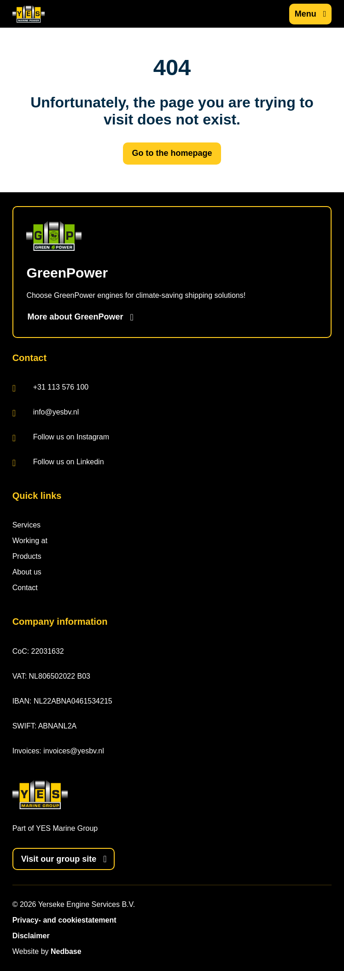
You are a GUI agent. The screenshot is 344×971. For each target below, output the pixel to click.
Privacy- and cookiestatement (64, 920)
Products (26, 556)
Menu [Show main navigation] (305, 13)
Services (26, 525)
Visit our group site (59, 859)
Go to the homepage (172, 153)
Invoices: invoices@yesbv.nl (58, 751)
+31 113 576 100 (50, 388)
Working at (29, 541)
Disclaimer (31, 936)
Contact (25, 588)
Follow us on (60, 438)
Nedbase (66, 951)
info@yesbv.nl (45, 413)
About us (26, 572)
